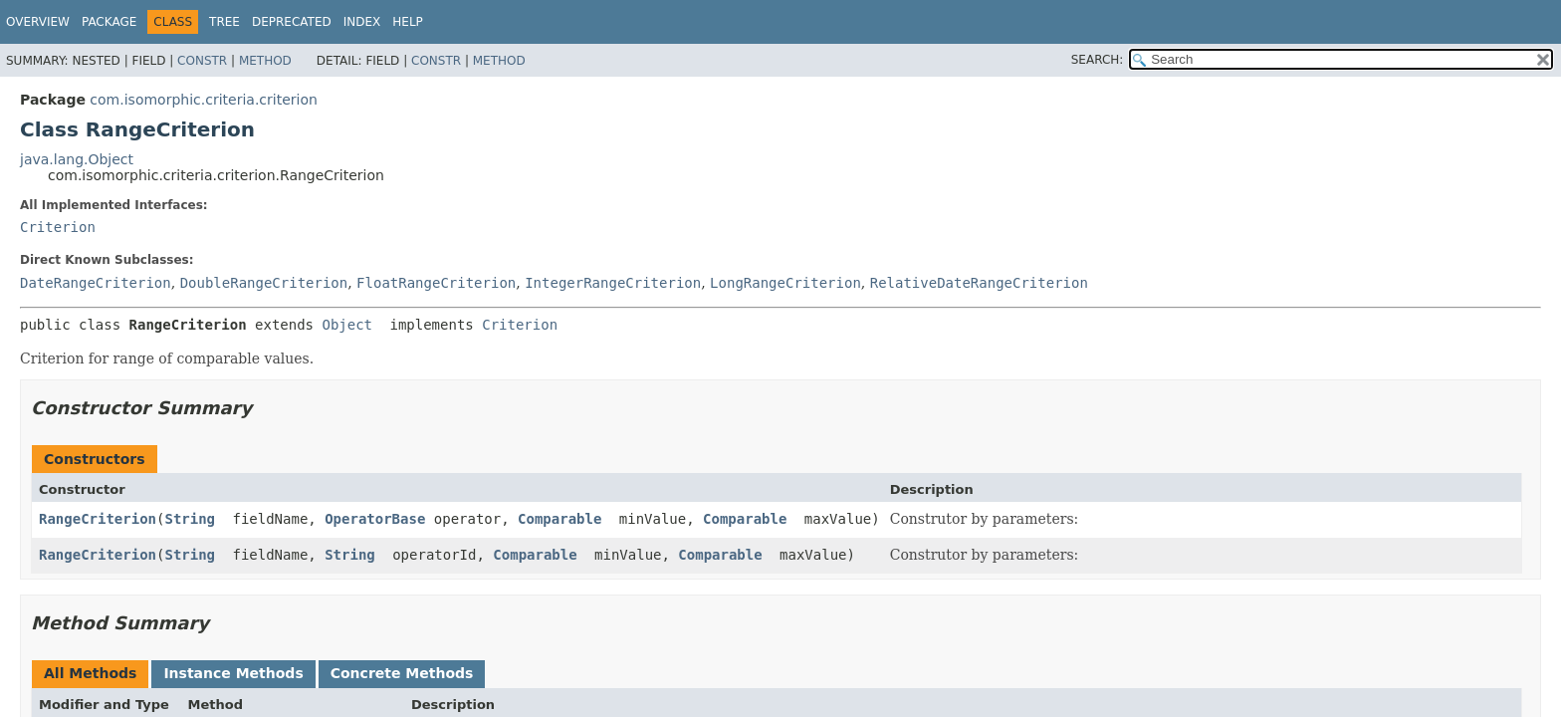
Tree (224, 22)
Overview (38, 22)
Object (347, 325)
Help (407, 22)
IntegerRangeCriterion (613, 283)
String (189, 519)
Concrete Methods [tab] (402, 673)
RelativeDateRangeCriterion (979, 283)
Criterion (58, 227)
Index (362, 22)
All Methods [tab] (90, 673)
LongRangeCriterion (785, 283)
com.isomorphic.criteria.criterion (204, 100)
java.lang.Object (76, 159)
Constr (202, 61)
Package (109, 22)
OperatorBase (375, 519)
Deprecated (292, 22)
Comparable (559, 519)
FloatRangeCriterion (436, 283)
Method (265, 61)
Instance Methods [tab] (233, 673)
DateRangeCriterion (95, 283)
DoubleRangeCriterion (264, 283)
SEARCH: (1097, 60)
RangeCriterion (97, 519)
